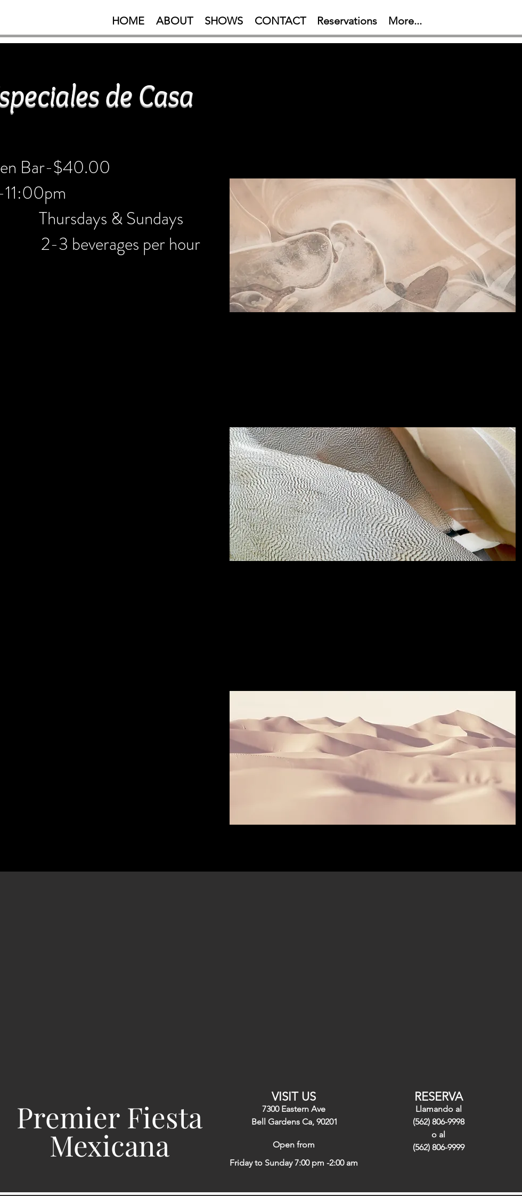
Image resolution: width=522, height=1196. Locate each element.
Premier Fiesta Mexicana (109, 1131)
